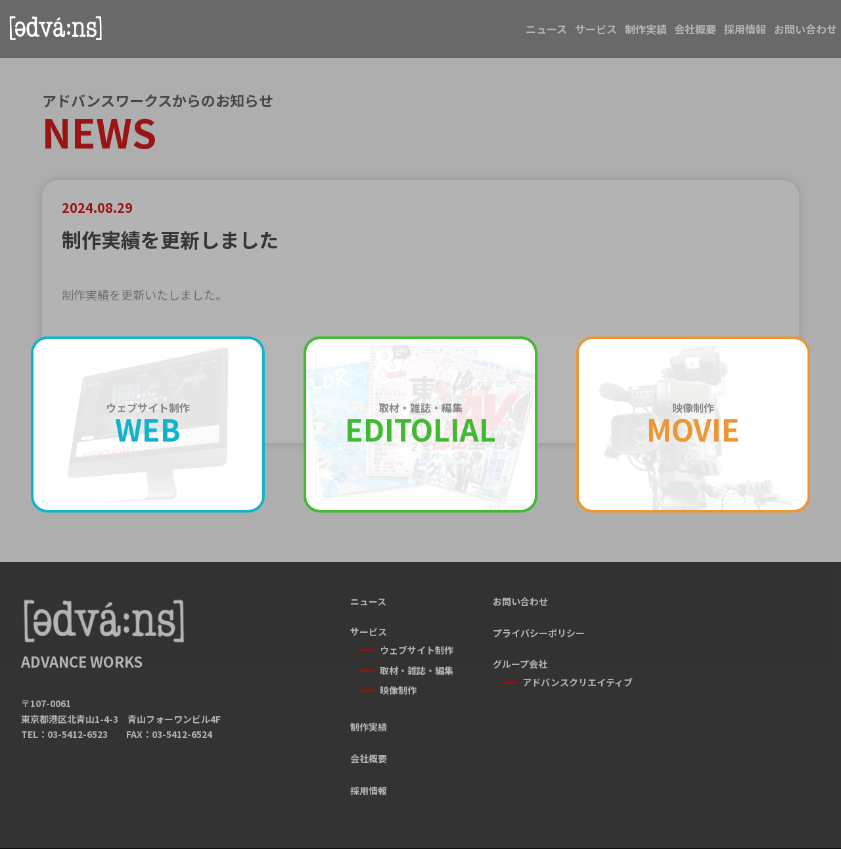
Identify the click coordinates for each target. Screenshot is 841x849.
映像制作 (398, 679)
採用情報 (698, 34)
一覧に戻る (420, 482)
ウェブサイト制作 (416, 650)
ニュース (372, 34)
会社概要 (616, 34)
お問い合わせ (789, 34)
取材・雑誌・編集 (416, 665)
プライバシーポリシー (539, 633)
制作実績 (535, 34)
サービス (453, 34)
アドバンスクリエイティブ (577, 682)
